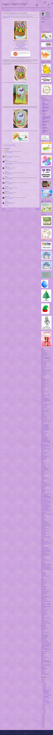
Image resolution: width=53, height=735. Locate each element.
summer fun (42, 621)
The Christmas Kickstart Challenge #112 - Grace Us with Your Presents (46, 118)
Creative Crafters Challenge (45, 440)
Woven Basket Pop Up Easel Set (23, 44)
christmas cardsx (43, 417)
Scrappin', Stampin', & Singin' (14, 4)
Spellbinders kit (43, 607)
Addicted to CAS (43, 364)
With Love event (43, 673)
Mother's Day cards (43, 548)
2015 (43, 722)
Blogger (28, 733)
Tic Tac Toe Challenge (44, 641)
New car (42, 556)
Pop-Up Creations (8, 16)
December (44, 683)
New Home (42, 557)
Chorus (42, 412)
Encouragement (43, 459)
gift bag (42, 475)
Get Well (42, 474)
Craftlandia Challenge (44, 438)
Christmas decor (43, 419)
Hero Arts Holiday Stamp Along (45, 496)
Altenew (42, 369)
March (44, 709)
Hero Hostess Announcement (45, 503)
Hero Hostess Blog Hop (44, 504)
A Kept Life (43, 103)
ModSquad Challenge (44, 547)
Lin (5, 155)
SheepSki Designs (43, 592)
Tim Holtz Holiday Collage (44, 645)
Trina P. (6, 186)
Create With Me (44, 130)
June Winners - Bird (44, 111)
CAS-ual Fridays (43, 406)
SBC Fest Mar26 (43, 583)
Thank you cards (43, 634)
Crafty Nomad (44, 124)
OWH (42, 561)
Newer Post (4, 209)
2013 (43, 725)
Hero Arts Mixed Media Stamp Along (46, 497)
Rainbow (42, 580)
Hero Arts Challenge (44, 495)
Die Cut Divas (10, 145)
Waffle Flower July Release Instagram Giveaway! (45, 104)
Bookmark (42, 388)
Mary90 (42, 539)
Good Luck (42, 481)
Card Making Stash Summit (44, 399)
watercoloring (43, 659)
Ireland (42, 519)
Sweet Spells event (43, 627)
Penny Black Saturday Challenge (45, 564)
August (44, 688)
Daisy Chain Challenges (44, 444)
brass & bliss (43, 390)
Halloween (42, 487)
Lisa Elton (6, 181)
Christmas (42, 413)
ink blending (42, 516)
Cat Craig (6, 191)
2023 (43, 682)
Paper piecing (43, 562)
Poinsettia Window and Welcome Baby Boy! (46, 692)
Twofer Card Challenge (44, 651)
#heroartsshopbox (43, 352)
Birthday (42, 384)
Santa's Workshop (45, 700)
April (43, 708)
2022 (43, 713)
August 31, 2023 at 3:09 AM (8, 152)
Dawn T (6, 150)
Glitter (42, 480)
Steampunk (42, 615)
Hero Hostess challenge (44, 507)
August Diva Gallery (29, 130)
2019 (43, 717)
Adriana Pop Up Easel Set (16, 106)
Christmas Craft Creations (44, 418)
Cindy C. (6, 171)
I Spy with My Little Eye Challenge (45, 514)
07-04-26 (43, 114)
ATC (41, 376)
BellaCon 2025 (43, 381)
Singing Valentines (43, 599)
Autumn (42, 377)
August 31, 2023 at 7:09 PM (8, 183)
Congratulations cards (44, 432)
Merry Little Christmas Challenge (45, 542)
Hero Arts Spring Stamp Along (45, 500)
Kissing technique (43, 526)
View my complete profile (44, 19)
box (41, 389)
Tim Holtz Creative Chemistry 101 (45, 642)
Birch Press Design (43, 383)
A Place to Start (43, 362)
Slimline (42, 602)
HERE (5, 60)
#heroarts (42, 351)
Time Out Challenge (44, 648)
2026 (43, 678)
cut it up (42, 443)
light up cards (43, 533)
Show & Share (43, 593)
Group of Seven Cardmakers (45, 485)
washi (42, 658)
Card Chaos (42, 397)
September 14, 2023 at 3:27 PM (9, 203)
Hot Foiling (42, 513)
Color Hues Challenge (44, 425)
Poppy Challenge (43, 573)
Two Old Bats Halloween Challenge (46, 649)
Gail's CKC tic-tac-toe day (44, 473)
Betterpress (42, 382)
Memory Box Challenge (44, 541)
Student (42, 619)
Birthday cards (6, 145)
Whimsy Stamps (43, 669)
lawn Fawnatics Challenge (44, 528)
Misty (42, 546)
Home (21, 209)
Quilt (41, 578)
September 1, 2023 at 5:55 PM (9, 188)
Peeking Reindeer (45, 693)
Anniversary (42, 371)
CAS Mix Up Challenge (44, 405)
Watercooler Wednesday (44, 660)
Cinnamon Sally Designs (45, 121)
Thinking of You (43, 639)
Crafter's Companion (44, 437)
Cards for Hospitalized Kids (44, 400)
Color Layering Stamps (44, 426)
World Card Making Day (44, 674)
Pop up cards (14, 145)
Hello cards (42, 491)
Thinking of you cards (44, 640)
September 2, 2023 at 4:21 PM (9, 198)
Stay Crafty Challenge (44, 614)
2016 (43, 721)
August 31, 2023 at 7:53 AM (8, 157)
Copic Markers (43, 433)
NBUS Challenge (43, 555)
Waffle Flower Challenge (44, 657)
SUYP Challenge (43, 625)
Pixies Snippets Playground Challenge (46, 569)
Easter (42, 454)
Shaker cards (43, 590)
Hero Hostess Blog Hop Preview (45, 505)
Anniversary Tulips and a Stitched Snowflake (46, 696)
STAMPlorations (43, 613)
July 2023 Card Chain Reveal (46, 702)
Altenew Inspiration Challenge (45, 370)
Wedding (42, 666)
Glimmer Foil (43, 479)
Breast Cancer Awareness (44, 391)
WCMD (42, 663)
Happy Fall (42, 488)
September (44, 687)
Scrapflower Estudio (44, 586)
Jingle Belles (43, 520)
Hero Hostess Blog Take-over (45, 506)
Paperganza (42, 563)
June (43, 705)
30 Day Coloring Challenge (44, 358)
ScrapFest (42, 585)
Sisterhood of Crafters (44, 600)
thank (42, 633)
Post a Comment (6, 205)
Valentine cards (43, 653)
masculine (42, 540)
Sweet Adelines (43, 626)
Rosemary (6, 196)
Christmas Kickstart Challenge (45, 420)
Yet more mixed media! (46, 701)
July (43, 704)
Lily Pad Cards (43, 534)
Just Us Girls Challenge (44, 522)
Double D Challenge (44, 452)
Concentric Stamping (44, 430)
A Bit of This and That (45, 99)
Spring (42, 608)
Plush (42, 571)
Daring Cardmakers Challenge (45, 445)
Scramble (42, 584)
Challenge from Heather (44, 410)
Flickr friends (43, 466)
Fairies (42, 461)
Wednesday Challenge (44, 668)
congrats (42, 431)
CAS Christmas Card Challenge (45, 404)
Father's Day (43, 462)
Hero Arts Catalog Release (44, 494)
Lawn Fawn (42, 527)
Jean (5, 176)
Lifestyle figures (43, 532)
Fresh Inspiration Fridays (44, 468)
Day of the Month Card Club (45, 446)
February (44, 710)
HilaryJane (6, 166)
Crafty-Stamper (44, 127)
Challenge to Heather (44, 411)
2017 (43, 720)
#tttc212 (42, 356)
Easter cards (43, 455)
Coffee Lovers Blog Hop (44, 424)
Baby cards (42, 378)
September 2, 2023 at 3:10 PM (9, 193)
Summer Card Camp (44, 620)
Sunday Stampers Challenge (45, 622)
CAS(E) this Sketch (43, 407)
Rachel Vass (43, 579)
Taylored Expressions (44, 632)
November (44, 684)
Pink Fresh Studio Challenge (45, 568)
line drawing (42, 535)
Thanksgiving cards (43, 635)
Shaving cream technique (44, 591)
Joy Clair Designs (43, 521)
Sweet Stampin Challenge (44, 628)
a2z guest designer (43, 363)
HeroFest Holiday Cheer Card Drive (46, 510)
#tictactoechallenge (43, 355)
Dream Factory (43, 453)
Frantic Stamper (43, 467)
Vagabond (42, 652)
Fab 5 (42, 460)
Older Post (37, 209)
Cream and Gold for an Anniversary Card (45, 131)
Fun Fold (42, 472)
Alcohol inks (42, 365)
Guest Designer (43, 486)
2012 (43, 726)
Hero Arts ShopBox (43, 499)
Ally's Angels (43, 368)
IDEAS (42, 515)
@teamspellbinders (43, 350)
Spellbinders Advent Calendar (45, 606)
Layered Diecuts (43, 529)
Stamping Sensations (44, 612)
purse (42, 577)
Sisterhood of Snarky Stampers (45, 601)
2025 (43, 679)
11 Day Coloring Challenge (44, 357)
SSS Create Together (44, 609)
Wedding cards (43, 667)
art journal (42, 375)
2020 (43, 716)
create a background (44, 439)
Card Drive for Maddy (44, 398)
